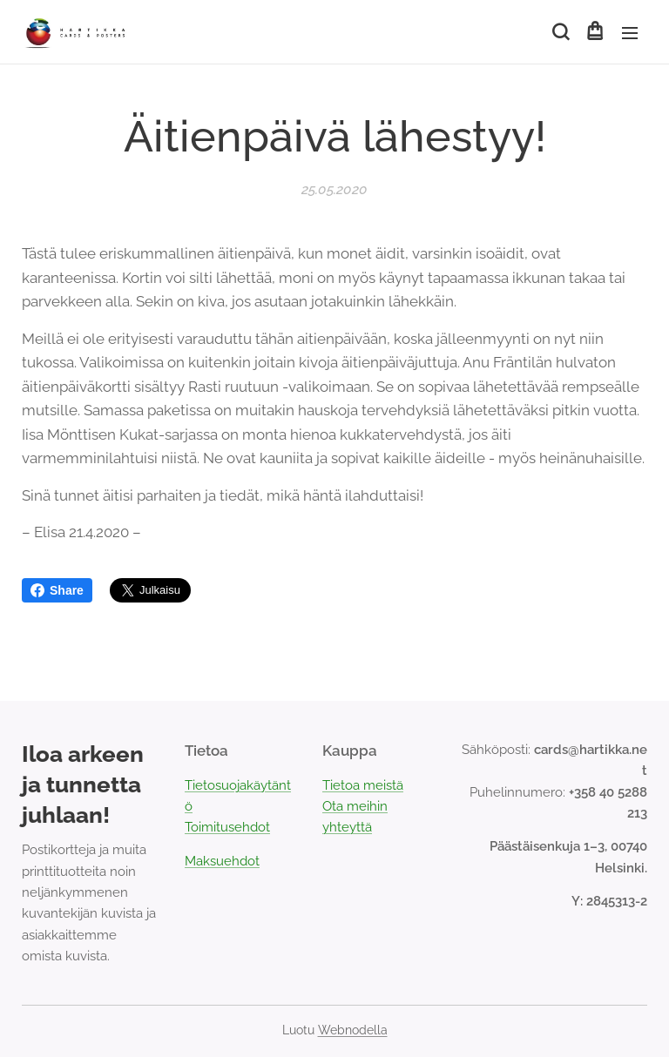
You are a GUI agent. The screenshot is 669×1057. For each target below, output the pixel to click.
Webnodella (353, 1030)
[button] (559, 32)
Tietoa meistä (362, 785)
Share (57, 590)
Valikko (630, 33)
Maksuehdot (222, 861)
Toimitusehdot (227, 827)
